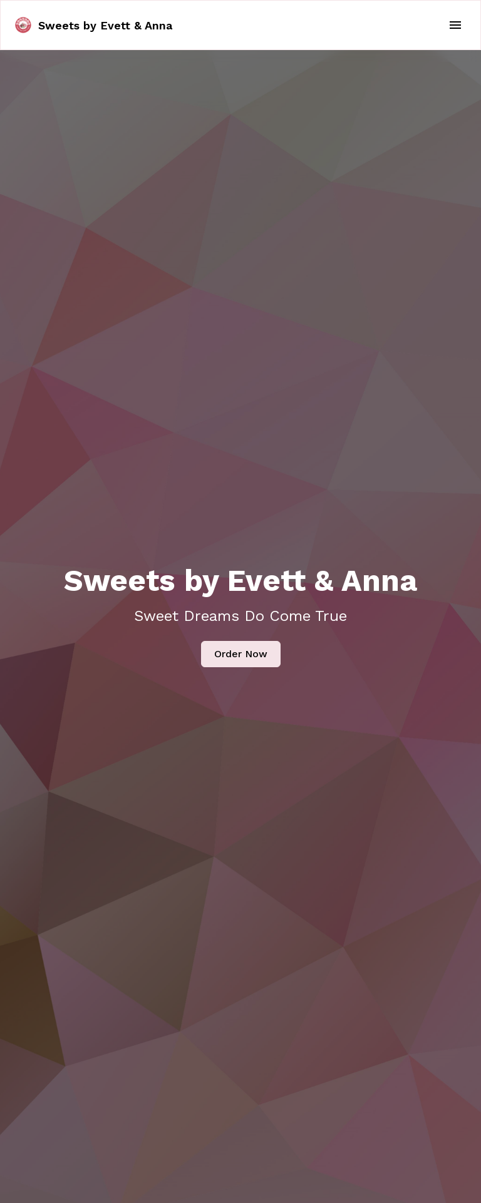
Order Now (240, 654)
